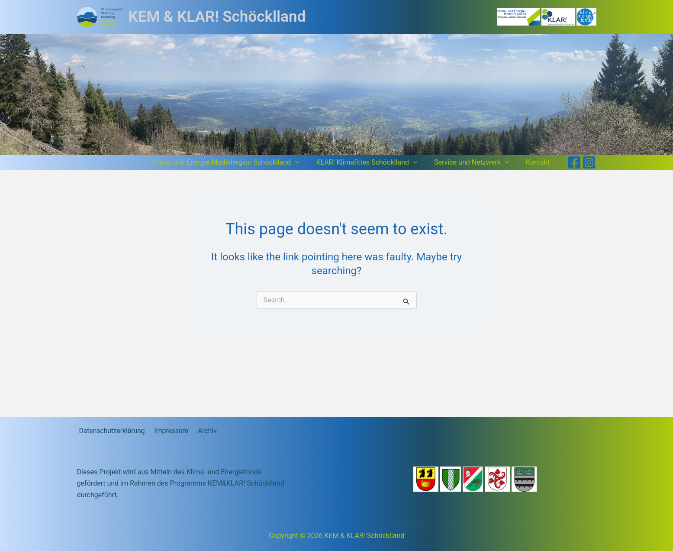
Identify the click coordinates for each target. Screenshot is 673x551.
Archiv (203, 431)
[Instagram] (589, 162)
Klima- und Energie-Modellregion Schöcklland (235, 162)
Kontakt (539, 162)
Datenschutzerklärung (111, 431)
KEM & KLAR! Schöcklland (217, 17)
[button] (305, 162)
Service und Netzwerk (475, 162)
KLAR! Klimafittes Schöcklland (374, 162)
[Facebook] (574, 162)
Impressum (168, 431)
